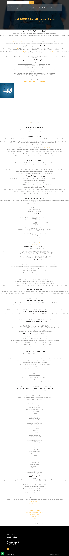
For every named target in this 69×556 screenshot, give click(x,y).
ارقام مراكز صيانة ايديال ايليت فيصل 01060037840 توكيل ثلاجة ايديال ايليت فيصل (34, 20)
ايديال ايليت (17, 48)
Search (32, 2)
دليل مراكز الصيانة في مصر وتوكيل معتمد (34, 510)
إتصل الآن (40, 242)
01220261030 (34, 244)
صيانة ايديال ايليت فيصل (23, 51)
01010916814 (9, 528)
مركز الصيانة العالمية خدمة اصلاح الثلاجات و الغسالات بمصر (34, 512)
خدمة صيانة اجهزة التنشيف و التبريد (34, 505)
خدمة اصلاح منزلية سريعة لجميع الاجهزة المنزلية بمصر (34, 503)
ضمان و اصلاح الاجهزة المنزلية (34, 518)
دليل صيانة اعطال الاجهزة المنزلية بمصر (35, 514)
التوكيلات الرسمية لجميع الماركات (17, 41)
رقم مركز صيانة (28, 38)
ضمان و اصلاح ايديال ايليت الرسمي (48, 147)
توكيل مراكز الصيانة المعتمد (34, 516)
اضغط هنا (29, 122)
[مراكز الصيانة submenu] (48, 7)
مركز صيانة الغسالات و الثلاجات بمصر (34, 501)
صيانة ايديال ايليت (54, 51)
